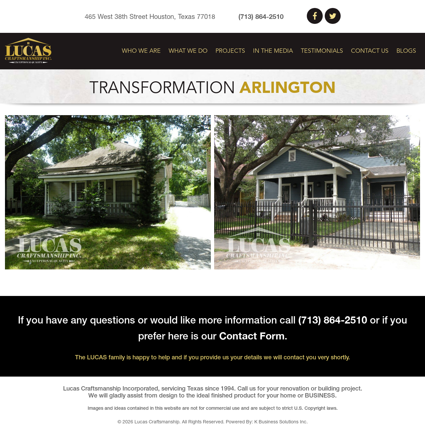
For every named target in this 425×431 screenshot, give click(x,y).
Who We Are (141, 51)
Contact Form (252, 336)
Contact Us (369, 51)
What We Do (188, 51)
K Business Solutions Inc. (281, 421)
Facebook (315, 16)
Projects (230, 51)
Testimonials (322, 51)
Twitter (333, 16)
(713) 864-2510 (261, 16)
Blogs (406, 51)
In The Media (273, 51)
